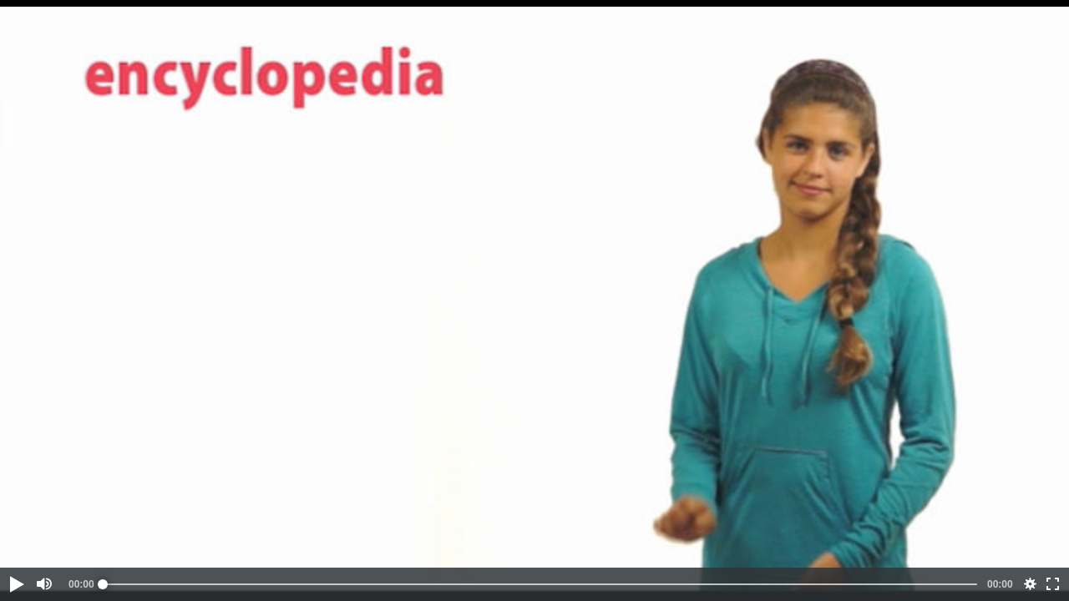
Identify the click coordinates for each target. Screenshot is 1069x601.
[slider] (540, 584)
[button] (16, 584)
